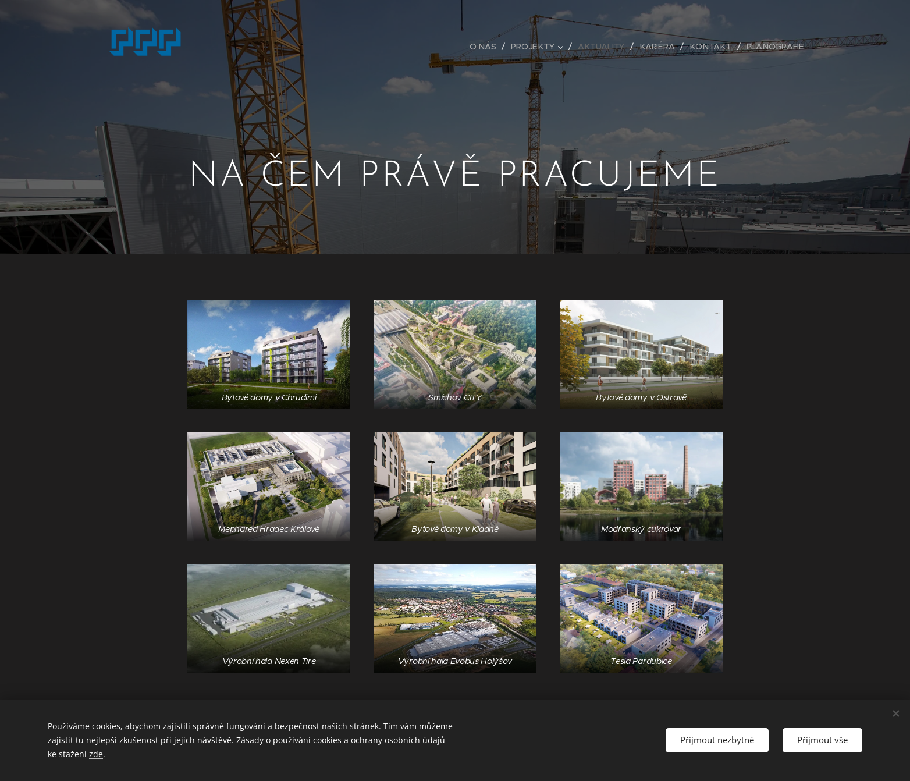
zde (96, 753)
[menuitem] (486, 46)
